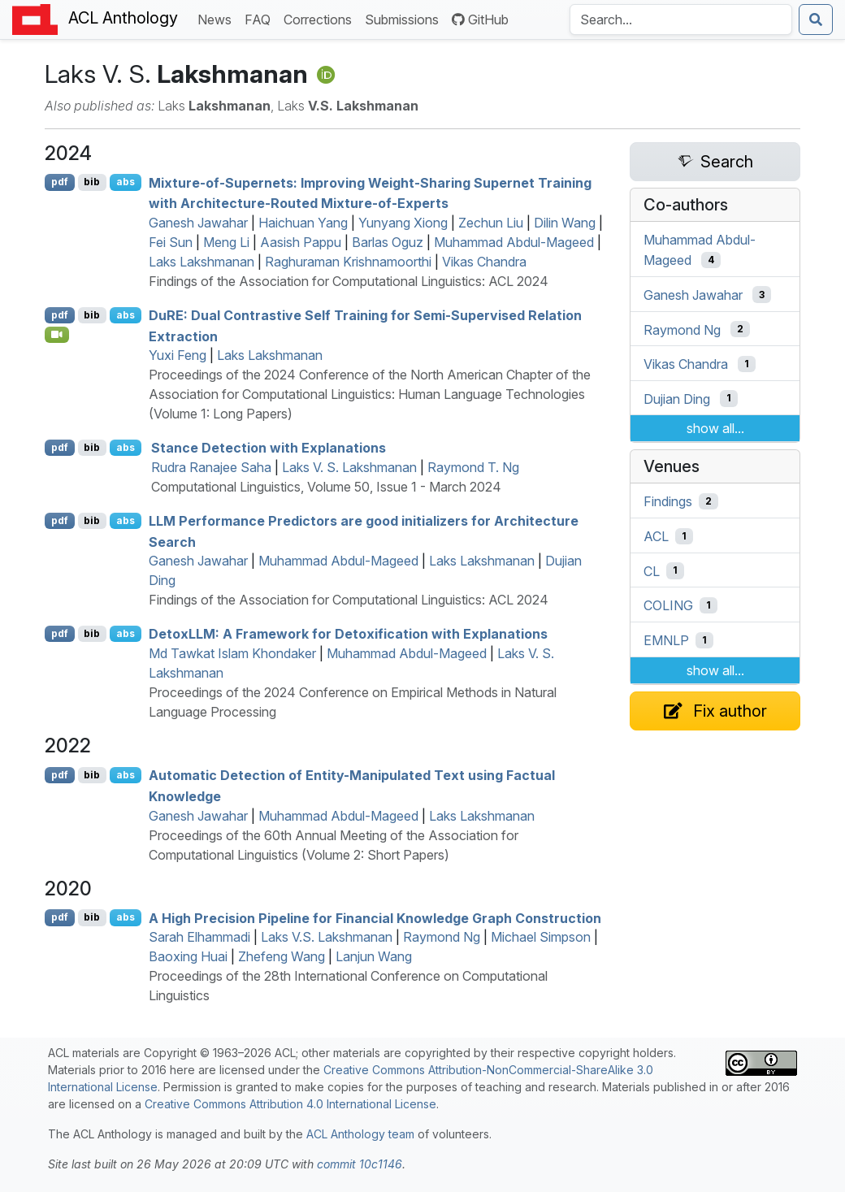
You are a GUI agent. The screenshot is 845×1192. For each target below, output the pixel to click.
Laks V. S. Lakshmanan (349, 467)
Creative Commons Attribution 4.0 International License (290, 1104)
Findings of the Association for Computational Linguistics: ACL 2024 (348, 281)
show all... (715, 428)
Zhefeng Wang (281, 956)
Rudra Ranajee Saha (211, 467)
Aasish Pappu (300, 242)
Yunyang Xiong (403, 223)
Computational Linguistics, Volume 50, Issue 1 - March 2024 (326, 487)
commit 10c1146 (359, 1164)
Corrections (321, 18)
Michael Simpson (541, 937)
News (217, 18)
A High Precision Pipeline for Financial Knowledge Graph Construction (375, 917)
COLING (668, 605)
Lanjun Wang (374, 956)
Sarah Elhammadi (199, 937)
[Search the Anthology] (681, 19)
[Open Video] (57, 335)
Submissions (405, 18)
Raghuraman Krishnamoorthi (348, 262)
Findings (668, 501)
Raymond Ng (441, 937)
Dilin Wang (565, 223)
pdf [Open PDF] (59, 182)
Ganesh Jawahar (198, 223)
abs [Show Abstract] (125, 182)
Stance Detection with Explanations (268, 448)
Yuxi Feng (177, 355)
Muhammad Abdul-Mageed (514, 242)
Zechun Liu (490, 223)
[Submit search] (816, 19)
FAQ (261, 18)
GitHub (480, 19)
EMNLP (666, 640)
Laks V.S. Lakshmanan (326, 937)
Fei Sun (171, 242)
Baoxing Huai (188, 956)
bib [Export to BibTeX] (92, 182)
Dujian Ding (677, 398)
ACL (656, 536)
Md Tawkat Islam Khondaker (232, 653)
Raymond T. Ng (473, 467)
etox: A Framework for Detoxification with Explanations (348, 634)
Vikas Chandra (484, 262)
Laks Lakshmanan (201, 262)
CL (652, 570)
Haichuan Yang (303, 223)
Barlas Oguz (387, 242)
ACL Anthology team (360, 1134)
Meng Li (226, 242)
